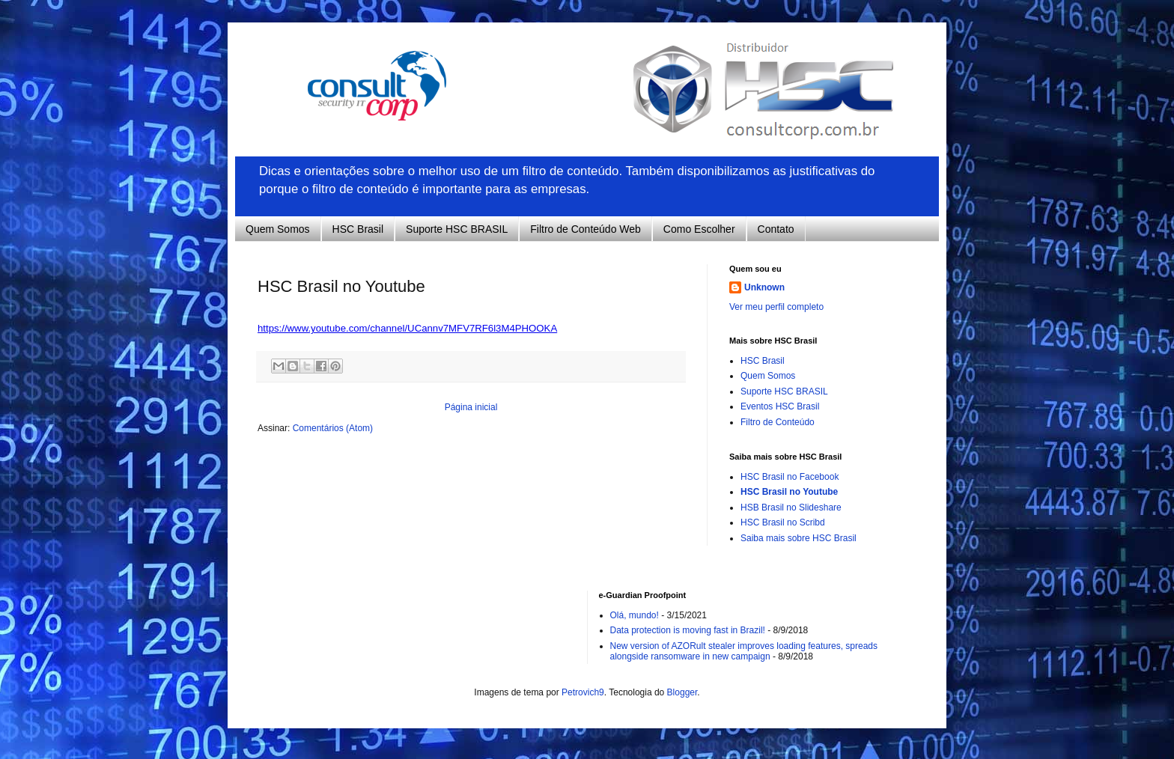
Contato (776, 229)
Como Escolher (699, 229)
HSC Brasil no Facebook (789, 477)
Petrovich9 (583, 692)
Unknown (764, 287)
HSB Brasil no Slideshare (791, 507)
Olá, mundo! (634, 615)
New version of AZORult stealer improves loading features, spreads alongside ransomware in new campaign (744, 651)
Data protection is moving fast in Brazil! (687, 630)
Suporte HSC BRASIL (457, 229)
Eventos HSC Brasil (779, 406)
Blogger (682, 692)
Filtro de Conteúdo (777, 422)
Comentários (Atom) (333, 428)
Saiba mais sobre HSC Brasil (798, 538)
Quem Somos (278, 229)
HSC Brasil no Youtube (789, 492)
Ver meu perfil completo (776, 307)
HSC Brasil (357, 229)
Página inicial (471, 407)
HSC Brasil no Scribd (782, 522)
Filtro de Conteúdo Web (585, 229)
